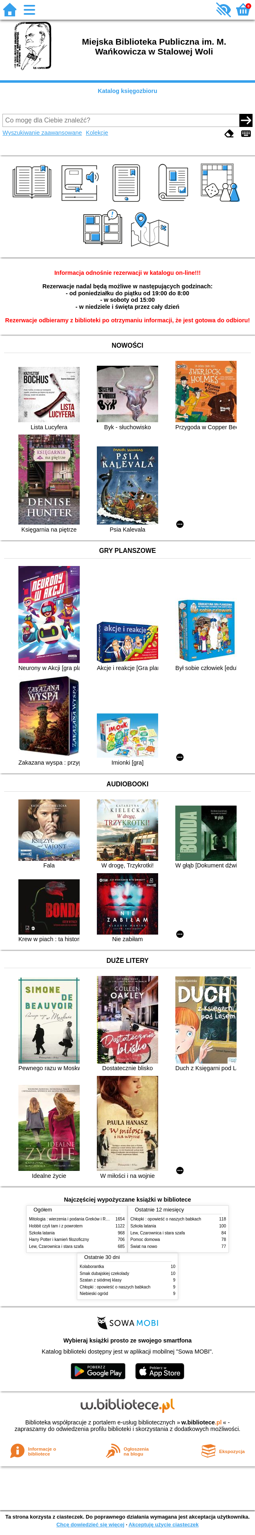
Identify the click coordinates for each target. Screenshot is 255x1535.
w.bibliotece (201, 1422)
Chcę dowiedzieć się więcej (90, 1524)
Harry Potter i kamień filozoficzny (59, 1239)
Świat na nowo (143, 1246)
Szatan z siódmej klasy (101, 1280)
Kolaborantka (92, 1266)
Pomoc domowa (145, 1239)
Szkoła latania (42, 1233)
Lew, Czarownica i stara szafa (56, 1246)
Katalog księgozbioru (127, 91)
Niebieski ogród (94, 1293)
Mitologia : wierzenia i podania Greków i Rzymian (74, 1219)
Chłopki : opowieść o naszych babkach (165, 1219)
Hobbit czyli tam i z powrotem (56, 1226)
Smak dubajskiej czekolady (104, 1273)
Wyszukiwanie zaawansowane (42, 132)
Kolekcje (97, 132)
